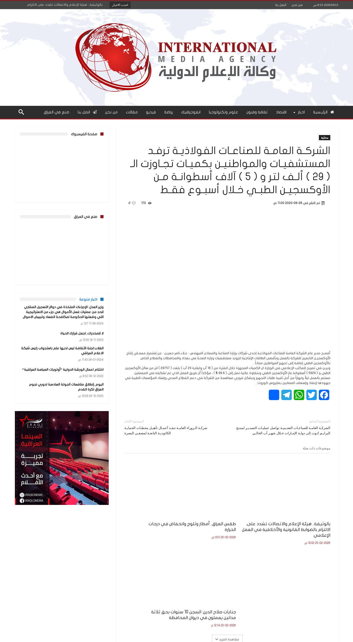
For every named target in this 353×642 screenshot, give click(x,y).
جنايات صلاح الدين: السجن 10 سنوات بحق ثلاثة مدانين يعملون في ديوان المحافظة (159, 517)
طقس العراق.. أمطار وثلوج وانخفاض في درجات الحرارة (235, 514)
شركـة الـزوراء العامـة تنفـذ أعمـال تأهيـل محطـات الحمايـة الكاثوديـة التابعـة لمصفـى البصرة (172, 427)
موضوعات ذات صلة (316, 448)
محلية (324, 137)
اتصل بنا (280, 5)
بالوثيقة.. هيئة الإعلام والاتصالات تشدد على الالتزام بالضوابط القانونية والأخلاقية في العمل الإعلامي (299, 520)
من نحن (297, 5)
